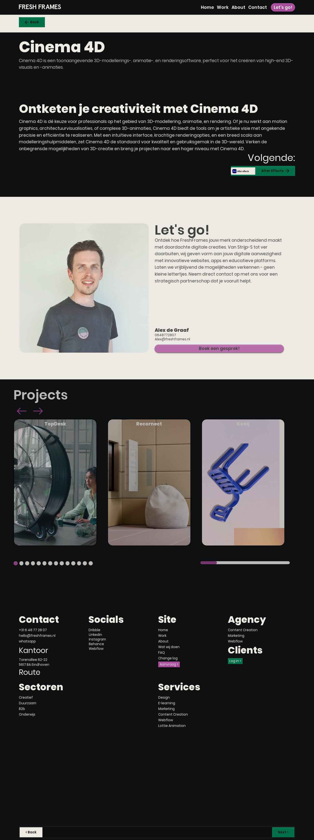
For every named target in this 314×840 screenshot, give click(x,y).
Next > (283, 832)
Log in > (235, 661)
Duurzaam (27, 703)
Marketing (236, 635)
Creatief (26, 697)
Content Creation (243, 630)
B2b (22, 709)
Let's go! (283, 7)
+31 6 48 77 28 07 (33, 630)
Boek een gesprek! (210, 349)
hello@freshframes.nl (37, 635)
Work (223, 7)
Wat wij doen (169, 647)
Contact (257, 7)
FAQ (161, 652)
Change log (168, 658)
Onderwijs (27, 714)
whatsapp (27, 641)
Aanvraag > (169, 664)
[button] (13, 411)
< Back (31, 832)
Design (164, 697)
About (238, 7)
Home (207, 7)
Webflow (235, 641)
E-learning (166, 703)
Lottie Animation (172, 725)
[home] (40, 7)
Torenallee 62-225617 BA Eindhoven (34, 662)
